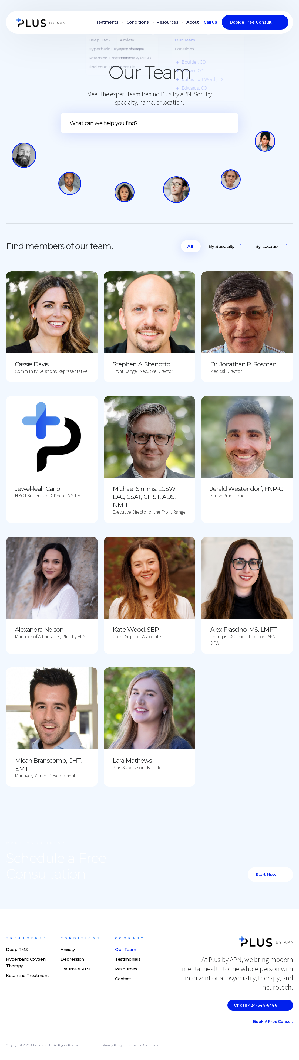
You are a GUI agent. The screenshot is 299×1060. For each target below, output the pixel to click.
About (192, 22)
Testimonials (127, 959)
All (190, 246)
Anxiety (68, 949)
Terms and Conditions (143, 1045)
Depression (72, 959)
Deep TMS (17, 949)
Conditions (138, 22)
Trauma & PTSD (77, 968)
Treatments (107, 22)
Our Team (125, 949)
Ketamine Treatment (27, 975)
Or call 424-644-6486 (255, 1005)
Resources (167, 22)
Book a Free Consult (251, 22)
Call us (210, 22)
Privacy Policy (112, 1045)
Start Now (266, 874)
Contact (123, 978)
